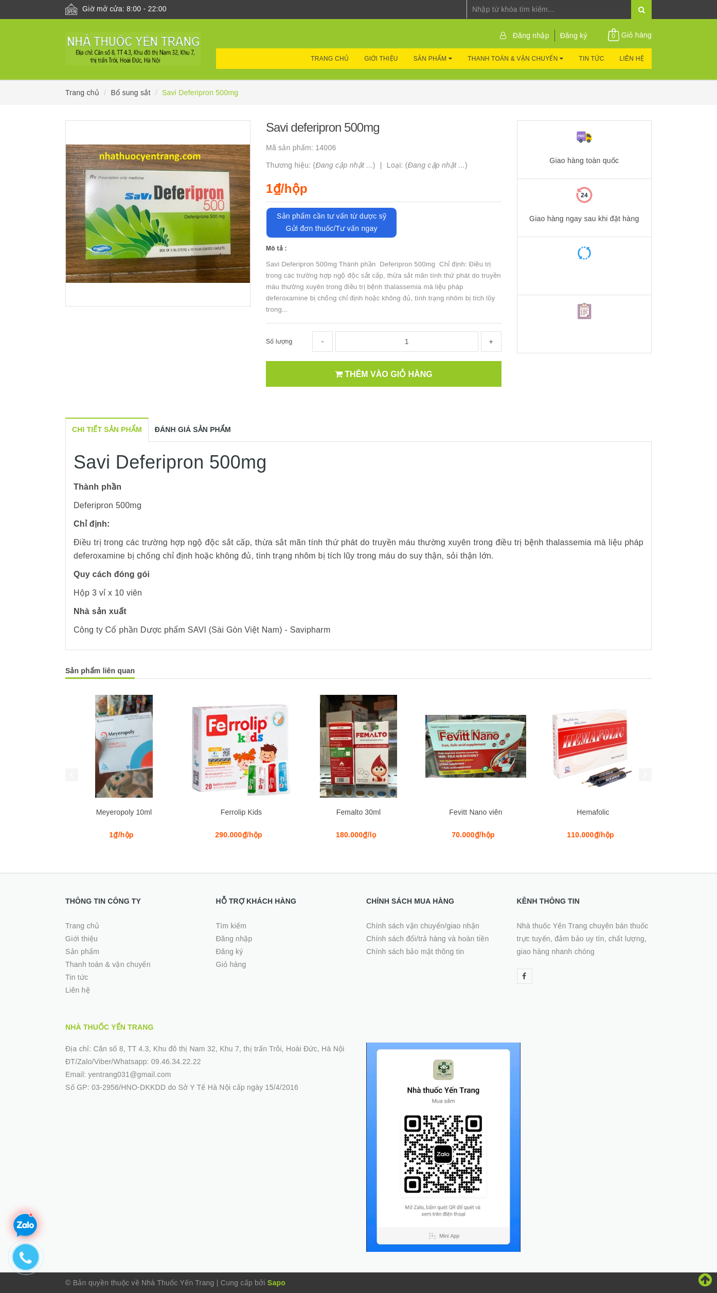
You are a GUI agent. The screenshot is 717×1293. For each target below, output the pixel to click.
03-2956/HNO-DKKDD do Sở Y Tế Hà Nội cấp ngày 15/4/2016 (195, 1087)
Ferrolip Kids (241, 812)
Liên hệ (632, 58)
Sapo (276, 1283)
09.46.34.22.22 (176, 1061)
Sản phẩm (433, 58)
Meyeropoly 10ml (124, 812)
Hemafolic (593, 812)
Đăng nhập (531, 35)
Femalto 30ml (358, 812)
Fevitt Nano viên (475, 812)
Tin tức (591, 58)
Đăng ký (573, 35)
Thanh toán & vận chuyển (515, 58)
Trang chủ (330, 58)
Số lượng (279, 341)
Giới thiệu (381, 58)
